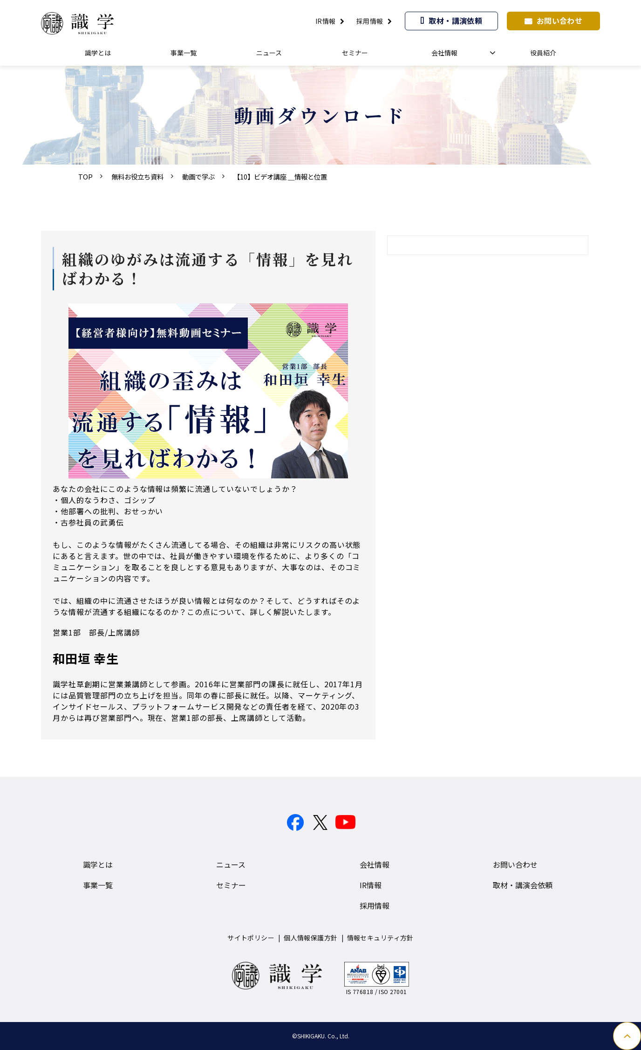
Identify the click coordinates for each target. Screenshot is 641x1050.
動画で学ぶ (198, 176)
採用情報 (369, 21)
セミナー (355, 52)
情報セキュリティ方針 (380, 937)
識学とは (98, 52)
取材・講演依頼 (455, 20)
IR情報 (325, 21)
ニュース (269, 52)
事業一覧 (183, 52)
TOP (85, 176)
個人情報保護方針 (310, 937)
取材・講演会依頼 (522, 885)
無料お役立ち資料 (137, 176)
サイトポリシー (250, 937)
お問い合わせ (560, 20)
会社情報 (444, 52)
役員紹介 (543, 52)
